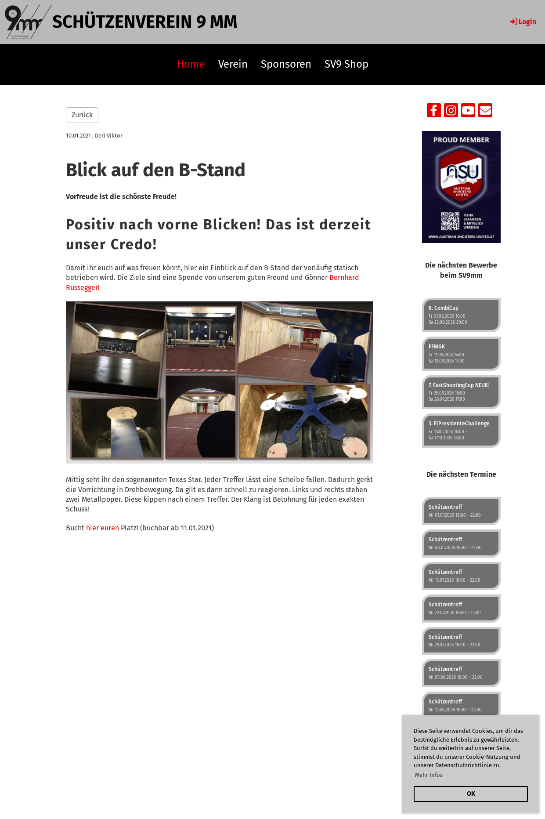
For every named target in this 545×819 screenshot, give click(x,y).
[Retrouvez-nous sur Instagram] (451, 112)
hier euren (102, 528)
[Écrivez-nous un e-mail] (485, 112)
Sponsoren (286, 64)
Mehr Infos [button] (429, 775)
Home (191, 64)
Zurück (82, 115)
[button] (461, 315)
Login (522, 22)
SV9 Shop (346, 64)
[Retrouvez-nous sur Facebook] (434, 112)
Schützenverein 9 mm (144, 22)
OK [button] (471, 793)
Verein (233, 64)
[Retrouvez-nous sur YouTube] (468, 112)
